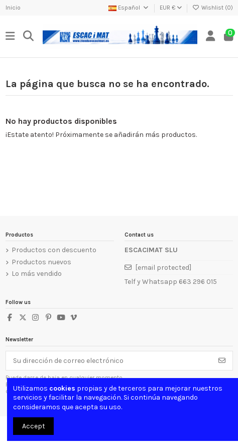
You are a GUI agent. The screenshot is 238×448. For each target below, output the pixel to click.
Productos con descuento (54, 250)
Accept (33, 426)
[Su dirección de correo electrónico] (109, 360)
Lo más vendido (37, 273)
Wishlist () (212, 7)
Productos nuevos (41, 262)
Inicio (13, 7)
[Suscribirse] (221, 360)
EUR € (171, 7)
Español (128, 7)
